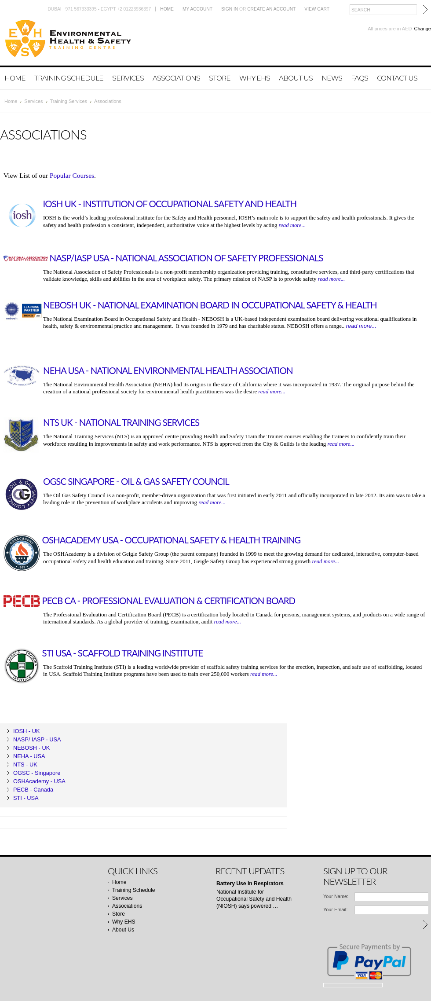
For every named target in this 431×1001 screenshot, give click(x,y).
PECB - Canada (33, 789)
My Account (197, 9)
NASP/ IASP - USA (37, 739)
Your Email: (335, 909)
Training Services (69, 101)
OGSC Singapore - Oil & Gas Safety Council (136, 481)
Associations (176, 78)
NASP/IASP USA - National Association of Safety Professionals (186, 258)
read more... (292, 225)
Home (167, 9)
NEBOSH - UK (31, 747)
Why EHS (254, 78)
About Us (296, 78)
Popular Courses (72, 175)
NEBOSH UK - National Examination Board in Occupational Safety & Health (210, 305)
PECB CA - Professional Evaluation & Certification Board (169, 600)
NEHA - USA (29, 756)
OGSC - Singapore (36, 773)
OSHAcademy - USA (39, 781)
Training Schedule (68, 78)
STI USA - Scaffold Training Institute (122, 653)
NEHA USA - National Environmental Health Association (168, 370)
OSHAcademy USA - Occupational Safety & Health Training (171, 540)
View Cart (316, 9)
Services (128, 78)
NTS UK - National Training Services (121, 422)
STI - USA (26, 798)
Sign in (229, 9)
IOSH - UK (26, 731)
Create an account (271, 9)
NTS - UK (25, 764)
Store (219, 78)
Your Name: (335, 896)
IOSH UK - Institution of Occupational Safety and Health (170, 203)
